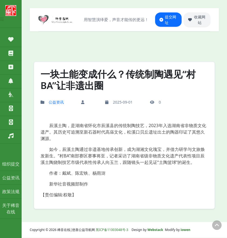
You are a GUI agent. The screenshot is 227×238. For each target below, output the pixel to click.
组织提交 (10, 164)
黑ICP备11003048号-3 (112, 230)
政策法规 (10, 191)
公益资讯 (10, 178)
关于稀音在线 (10, 208)
